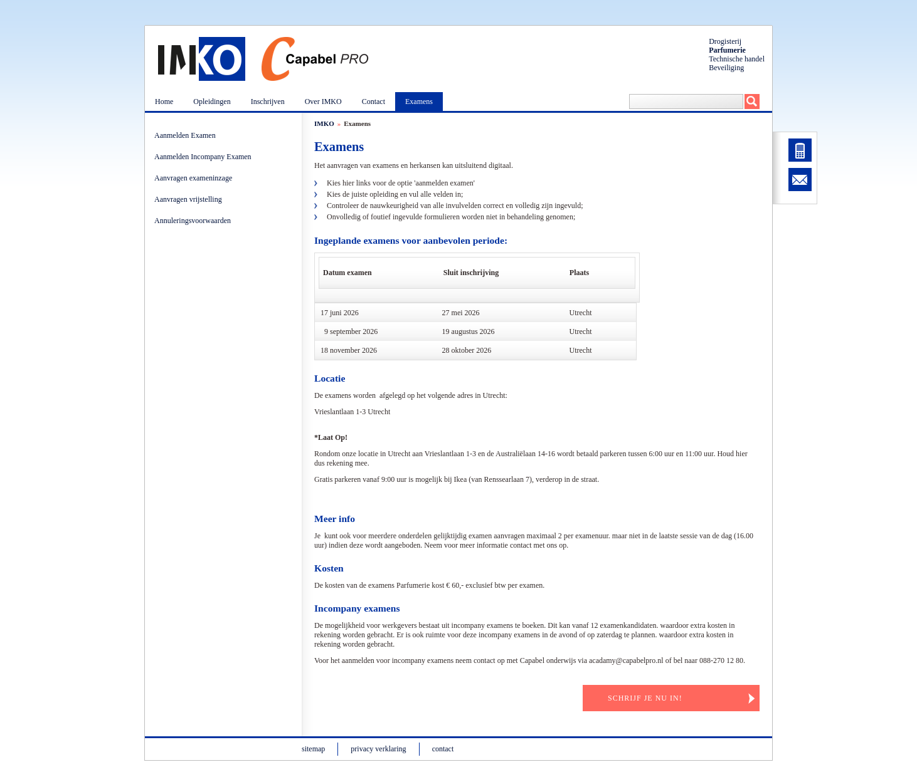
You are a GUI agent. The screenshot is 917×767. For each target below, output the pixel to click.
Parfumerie (727, 50)
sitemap (313, 748)
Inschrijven (268, 101)
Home (164, 101)
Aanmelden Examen (187, 135)
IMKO (324, 123)
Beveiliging (726, 67)
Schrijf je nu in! (645, 698)
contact (443, 748)
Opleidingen (211, 101)
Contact (373, 101)
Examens (419, 101)
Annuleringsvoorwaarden (194, 220)
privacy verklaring (378, 748)
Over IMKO (323, 101)
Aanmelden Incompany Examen (204, 156)
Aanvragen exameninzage (195, 178)
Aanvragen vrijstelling (190, 199)
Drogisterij (725, 41)
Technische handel (737, 59)
